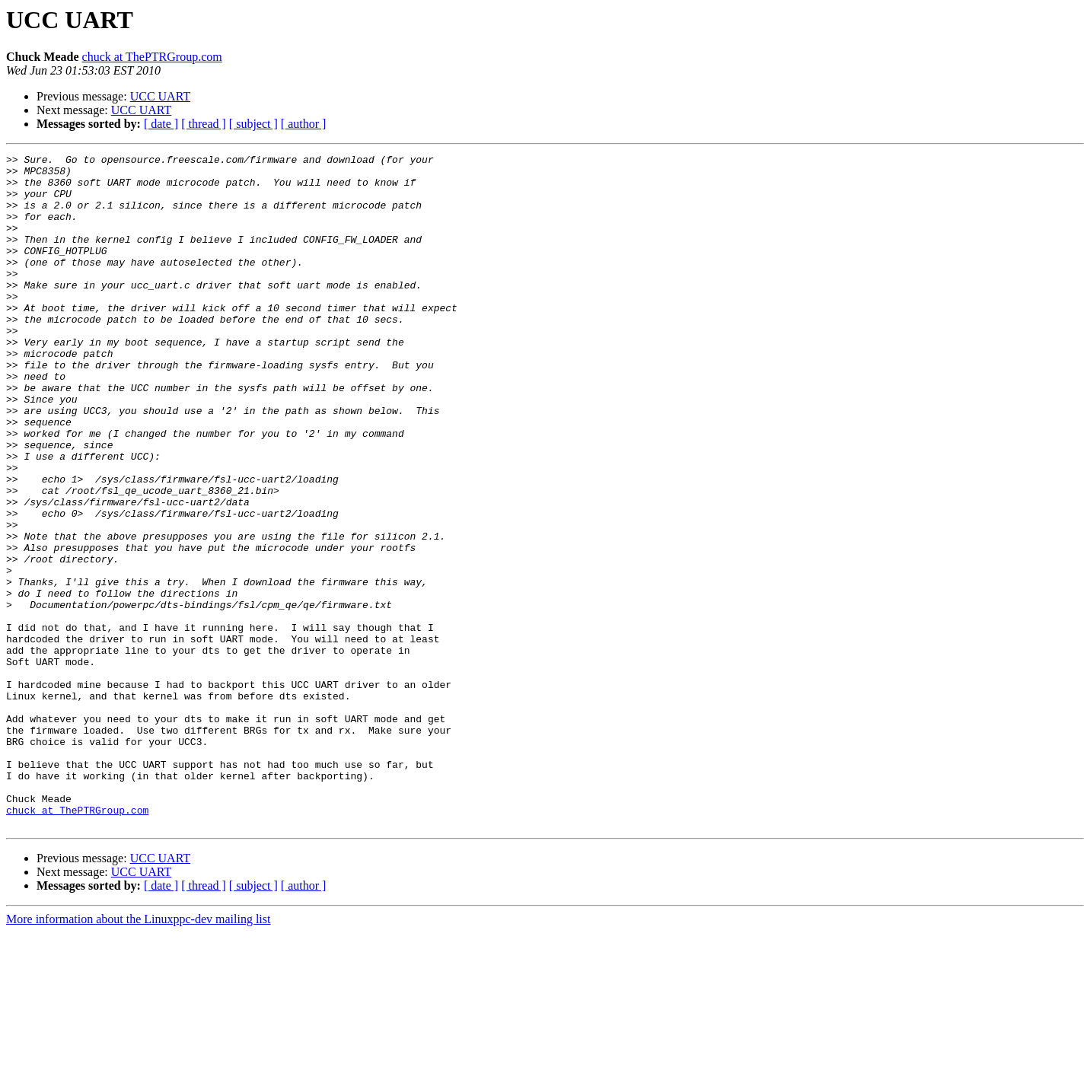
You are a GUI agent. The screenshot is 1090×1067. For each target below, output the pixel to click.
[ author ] (304, 123)
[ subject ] (253, 123)
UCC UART (160, 96)
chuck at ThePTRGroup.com (152, 56)
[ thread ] (203, 123)
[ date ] (161, 123)
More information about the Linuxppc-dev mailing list (138, 1053)
